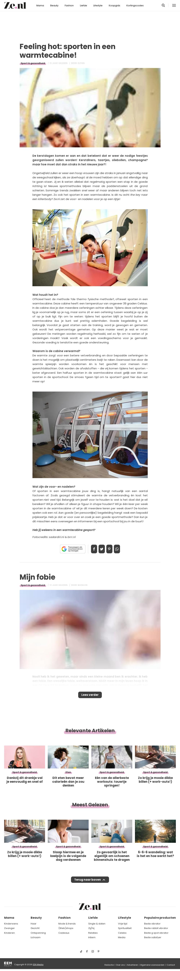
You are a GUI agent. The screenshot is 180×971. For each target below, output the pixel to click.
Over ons (120, 964)
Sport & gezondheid (33, 63)
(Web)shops (65, 928)
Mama (40, 5)
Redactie (109, 964)
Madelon (83, 585)
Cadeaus (63, 933)
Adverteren (132, 964)
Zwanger (9, 928)
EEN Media (38, 964)
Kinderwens (11, 923)
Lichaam (36, 937)
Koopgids (114, 5)
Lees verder (90, 696)
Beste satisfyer (152, 937)
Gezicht (35, 928)
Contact (171, 964)
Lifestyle (98, 5)
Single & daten (96, 923)
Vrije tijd (122, 923)
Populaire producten (160, 918)
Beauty (54, 5)
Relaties (93, 933)
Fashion (69, 5)
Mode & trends (67, 923)
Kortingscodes (135, 5)
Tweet (100, 549)
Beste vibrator (152, 923)
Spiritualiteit (125, 928)
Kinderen (9, 933)
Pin (110, 549)
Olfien (81, 63)
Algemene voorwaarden (152, 964)
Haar (33, 923)
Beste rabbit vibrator (156, 928)
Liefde (83, 5)
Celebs (122, 933)
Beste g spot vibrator (156, 933)
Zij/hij (91, 928)
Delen (90, 549)
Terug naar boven (87, 883)
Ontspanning (38, 933)
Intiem (91, 937)
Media (121, 937)
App (120, 549)
